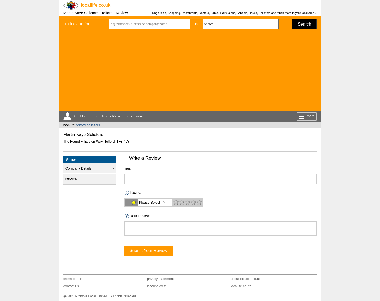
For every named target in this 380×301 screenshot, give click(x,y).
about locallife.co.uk (246, 279)
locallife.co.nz (241, 286)
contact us (71, 286)
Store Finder (133, 116)
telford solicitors (88, 125)
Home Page (111, 116)
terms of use (72, 279)
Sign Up (79, 116)
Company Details (78, 168)
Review (71, 179)
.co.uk (95, 5)
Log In (93, 116)
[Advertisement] (190, 72)
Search (304, 24)
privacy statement (160, 279)
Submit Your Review (148, 250)
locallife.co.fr (156, 286)
